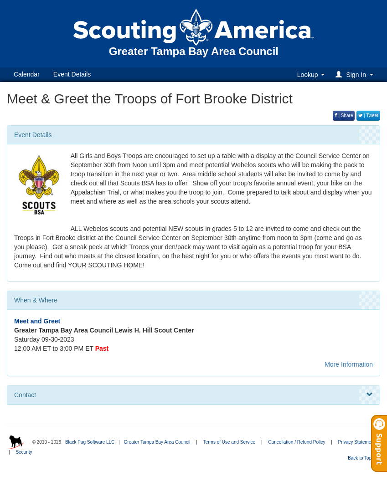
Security (23, 452)
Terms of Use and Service (229, 442)
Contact (193, 394)
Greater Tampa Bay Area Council (157, 442)
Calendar (27, 74)
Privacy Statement (356, 442)
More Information (349, 364)
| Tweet (368, 115)
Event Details (72, 74)
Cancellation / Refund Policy (296, 442)
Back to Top (362, 458)
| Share (344, 115)
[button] (355, 74)
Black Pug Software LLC (89, 442)
